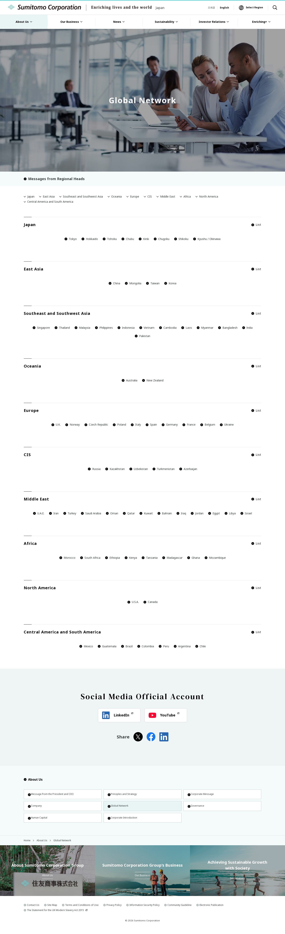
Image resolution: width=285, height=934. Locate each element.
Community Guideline (179, 909)
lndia (247, 327)
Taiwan (153, 283)
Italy (136, 424)
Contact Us (33, 909)
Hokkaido (90, 239)
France (189, 424)
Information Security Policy (144, 909)
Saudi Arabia (91, 513)
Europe (134, 196)
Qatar (129, 513)
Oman (112, 513)
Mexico (86, 646)
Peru (164, 646)
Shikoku (181, 239)
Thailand (62, 327)
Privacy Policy (114, 909)
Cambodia (168, 327)
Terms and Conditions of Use (82, 909)
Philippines (104, 327)
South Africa (92, 558)
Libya (230, 513)
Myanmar (205, 327)
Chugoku (161, 239)
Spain (151, 424)
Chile (200, 646)
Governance (197, 808)
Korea (170, 283)
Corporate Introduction (125, 821)
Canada (150, 602)
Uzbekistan (138, 469)
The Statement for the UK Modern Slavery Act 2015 (55, 914)
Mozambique (215, 558)
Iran (54, 513)
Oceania (116, 196)
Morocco (67, 558)
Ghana (193, 558)
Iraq (181, 513)
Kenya (131, 558)
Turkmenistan (164, 469)
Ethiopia (112, 558)
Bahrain (165, 513)
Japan (30, 196)
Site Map (52, 909)
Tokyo (71, 239)
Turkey (69, 513)
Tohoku (110, 239)
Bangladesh (228, 327)
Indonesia (126, 327)
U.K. (56, 424)
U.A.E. (38, 513)
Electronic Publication (211, 909)
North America (208, 196)
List (256, 224)
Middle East (167, 196)
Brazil (127, 646)
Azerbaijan (188, 469)
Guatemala (107, 646)
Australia (129, 380)
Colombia (145, 646)
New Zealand (152, 380)
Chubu (128, 239)
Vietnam (146, 327)
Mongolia (133, 283)
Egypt (214, 513)
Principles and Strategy (125, 794)
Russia (94, 469)
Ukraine (227, 424)
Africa (187, 196)
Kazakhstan (115, 469)
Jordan (197, 513)
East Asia (49, 196)
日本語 (211, 7)
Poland (119, 424)
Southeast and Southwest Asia (83, 196)
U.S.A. (133, 602)
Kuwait (146, 513)
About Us (33, 779)
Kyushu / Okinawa (206, 239)
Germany (170, 424)
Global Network (120, 808)
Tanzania (150, 558)
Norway (72, 424)
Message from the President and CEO (54, 794)
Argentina (182, 646)
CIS (149, 196)
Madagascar (172, 558)
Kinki (144, 239)
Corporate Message (203, 794)
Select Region (254, 7)
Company (36, 808)
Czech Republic (96, 424)
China (114, 283)
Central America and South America (50, 201)
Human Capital (39, 821)
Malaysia (82, 327)
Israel (246, 513)
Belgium (207, 424)
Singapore (41, 327)
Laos (186, 327)
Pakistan (142, 336)
